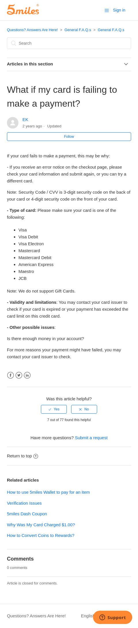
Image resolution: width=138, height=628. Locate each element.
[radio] (54, 409)
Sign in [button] (119, 10)
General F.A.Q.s (78, 30)
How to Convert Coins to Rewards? (40, 535)
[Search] (69, 43)
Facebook (10, 375)
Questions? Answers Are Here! (32, 30)
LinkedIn (27, 375)
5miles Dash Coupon (27, 513)
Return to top (22, 455)
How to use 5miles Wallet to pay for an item (48, 492)
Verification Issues (24, 503)
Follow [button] (69, 137)
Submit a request (91, 437)
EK (25, 119)
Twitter (18, 375)
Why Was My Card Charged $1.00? (41, 524)
